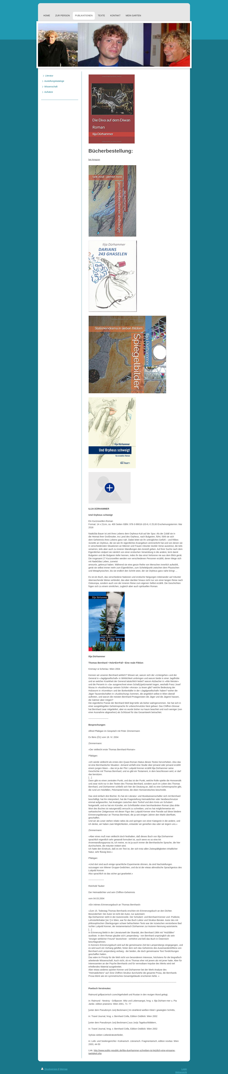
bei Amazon (94, 159)
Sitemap (63, 1069)
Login (184, 1069)
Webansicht (181, 1072)
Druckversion (49, 1069)
